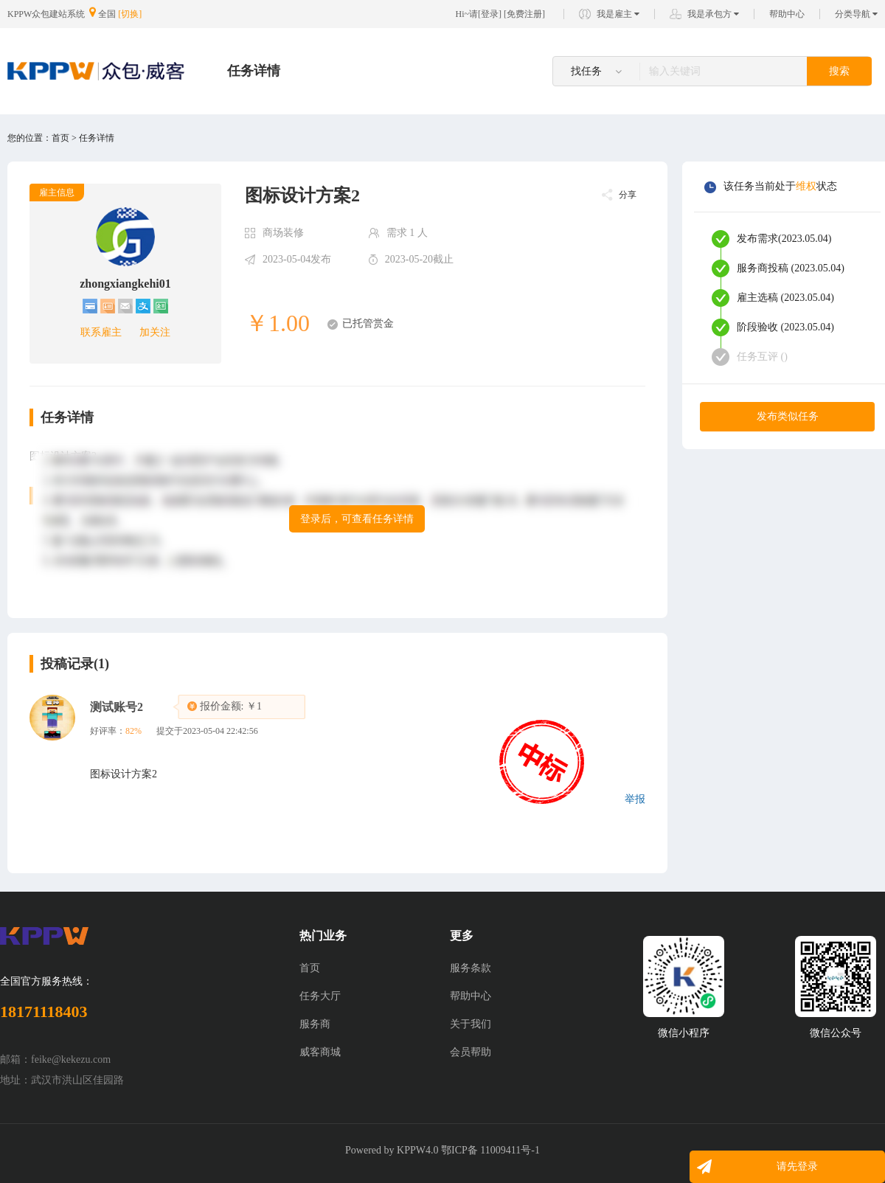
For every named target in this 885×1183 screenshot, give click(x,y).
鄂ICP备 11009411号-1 (490, 1150)
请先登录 (797, 1166)
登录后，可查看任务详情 (357, 518)
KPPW (411, 1150)
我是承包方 (713, 14)
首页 (309, 968)
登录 (490, 14)
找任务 (596, 71)
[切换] (130, 14)
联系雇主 (101, 332)
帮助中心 (787, 14)
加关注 (154, 332)
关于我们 (470, 1024)
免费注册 (524, 14)
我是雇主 (618, 14)
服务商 (314, 1024)
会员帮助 (470, 1052)
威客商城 (320, 1052)
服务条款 (470, 968)
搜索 (839, 71)
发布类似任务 (788, 416)
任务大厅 (320, 996)
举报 (635, 799)
